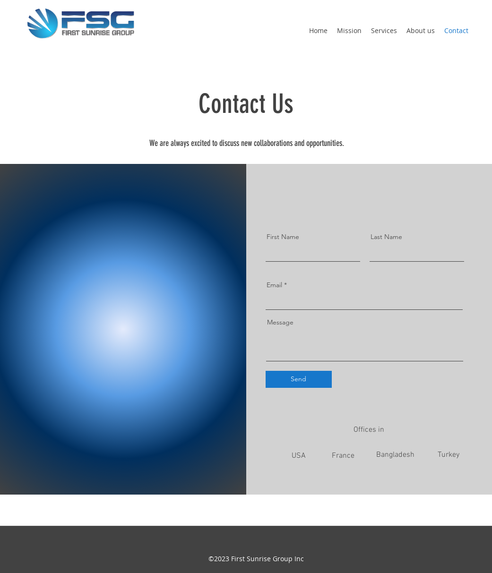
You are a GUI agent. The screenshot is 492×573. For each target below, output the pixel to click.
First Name (283, 236)
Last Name (386, 236)
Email (274, 285)
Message (280, 322)
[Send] (299, 379)
